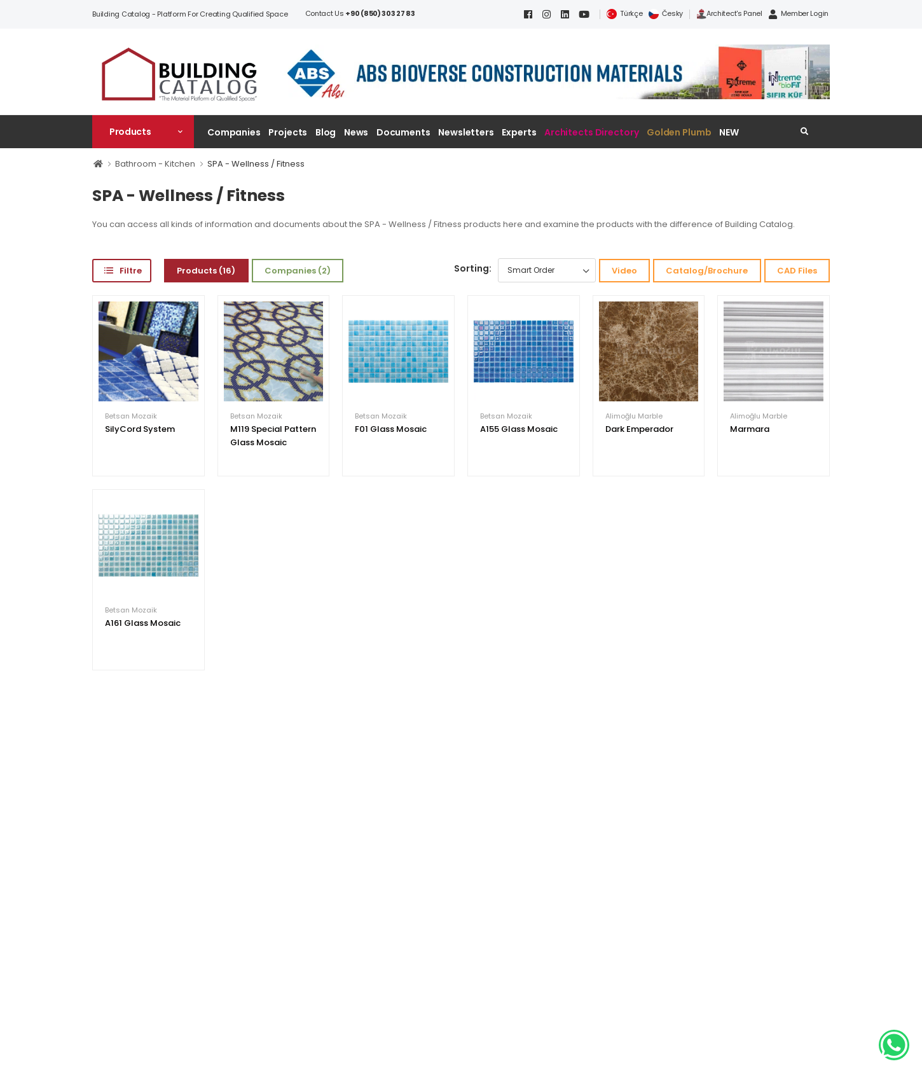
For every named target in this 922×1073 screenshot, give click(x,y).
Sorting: (473, 268)
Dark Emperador (639, 429)
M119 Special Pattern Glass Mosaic (273, 435)
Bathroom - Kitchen (155, 164)
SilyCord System (140, 429)
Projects (287, 132)
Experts (519, 132)
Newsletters (466, 132)
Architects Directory (591, 132)
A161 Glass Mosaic (143, 623)
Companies (234, 132)
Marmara (749, 429)
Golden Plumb (679, 132)
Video (624, 271)
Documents (403, 132)
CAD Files (797, 271)
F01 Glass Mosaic (391, 429)
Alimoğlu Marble (634, 416)
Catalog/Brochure (707, 271)
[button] (143, 131)
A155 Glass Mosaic (519, 429)
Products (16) (206, 271)
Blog (325, 132)
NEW (729, 132)
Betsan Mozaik (131, 416)
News (356, 132)
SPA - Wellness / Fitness (256, 164)
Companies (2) (298, 271)
